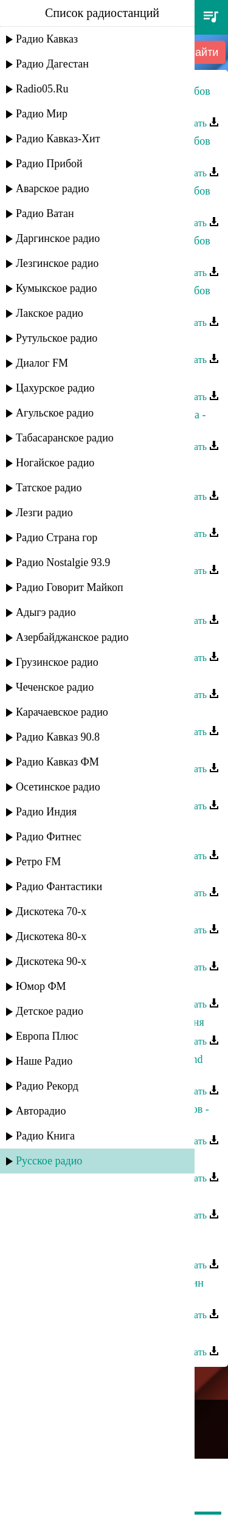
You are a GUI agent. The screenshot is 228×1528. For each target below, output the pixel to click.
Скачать (196, 123)
